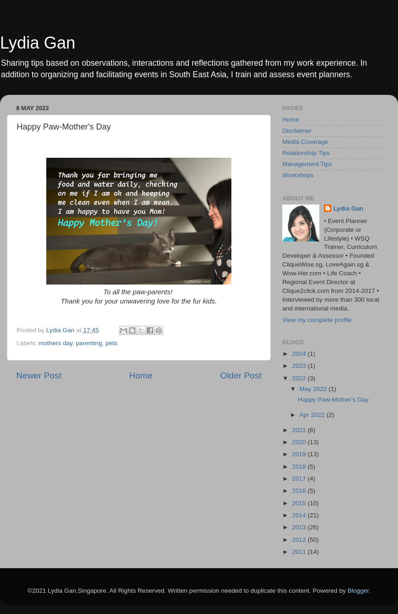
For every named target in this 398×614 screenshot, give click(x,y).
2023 (300, 365)
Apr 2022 (313, 414)
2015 (300, 503)
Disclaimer (296, 130)
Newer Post (39, 375)
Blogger (358, 590)
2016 (300, 490)
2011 (300, 551)
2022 (300, 378)
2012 (300, 539)
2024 (300, 353)
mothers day (55, 343)
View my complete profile (317, 319)
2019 (300, 454)
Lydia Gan (37, 42)
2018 (300, 466)
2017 (300, 478)
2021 (300, 430)
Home (140, 375)
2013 (300, 527)
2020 (300, 442)
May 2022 (314, 388)
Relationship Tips (306, 152)
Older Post (240, 375)
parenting (89, 343)
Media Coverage (305, 141)
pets (112, 343)
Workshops (297, 175)
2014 (300, 515)
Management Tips (307, 164)
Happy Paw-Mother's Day (333, 399)
